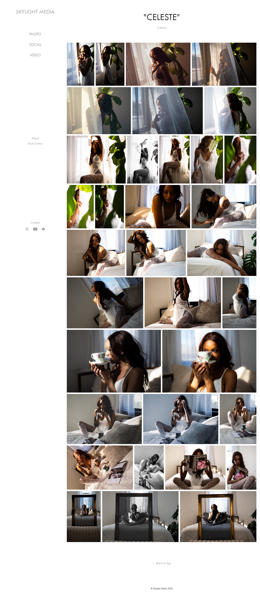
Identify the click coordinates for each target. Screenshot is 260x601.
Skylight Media (35, 11)
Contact (35, 223)
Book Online (35, 143)
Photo (35, 34)
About (35, 138)
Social (35, 44)
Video (35, 55)
